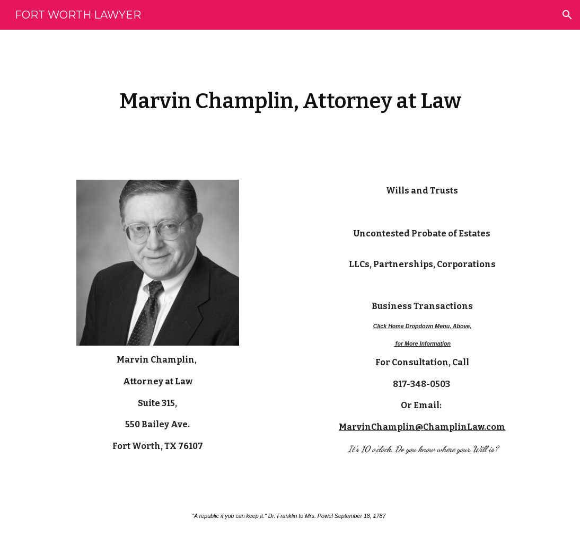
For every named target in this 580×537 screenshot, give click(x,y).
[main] (290, 98)
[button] (567, 15)
